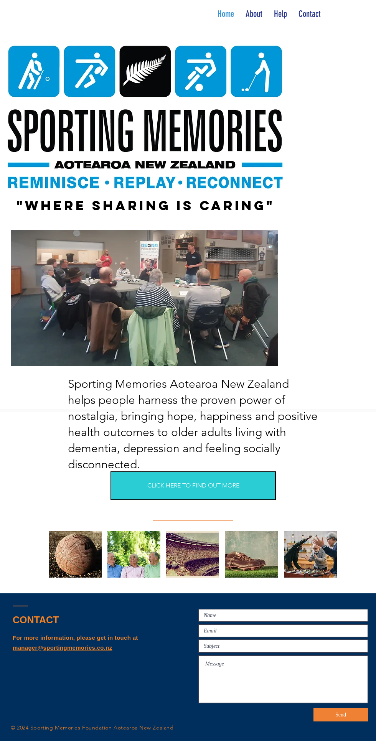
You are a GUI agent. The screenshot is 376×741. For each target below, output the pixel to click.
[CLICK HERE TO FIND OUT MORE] (193, 485)
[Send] (340, 714)
